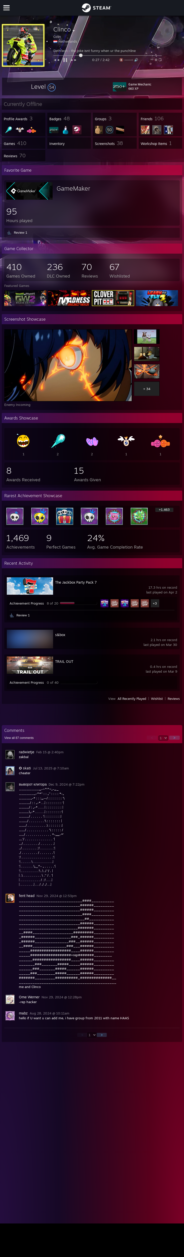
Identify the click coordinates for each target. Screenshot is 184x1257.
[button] (43, 86)
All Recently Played (132, 699)
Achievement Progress (27, 603)
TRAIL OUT (64, 661)
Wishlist (157, 699)
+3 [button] (155, 603)
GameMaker (73, 188)
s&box (60, 635)
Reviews (174, 699)
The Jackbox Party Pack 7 (76, 582)
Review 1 (20, 232)
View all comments (19, 738)
